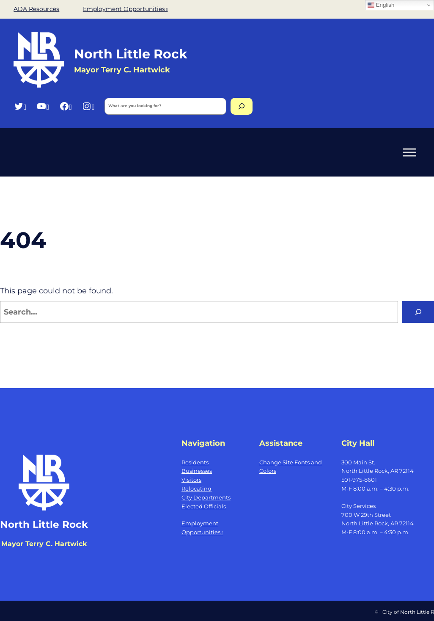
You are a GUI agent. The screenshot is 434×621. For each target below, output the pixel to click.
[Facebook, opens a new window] (65, 106)
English (381, 5)
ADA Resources (36, 9)
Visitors (191, 479)
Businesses (196, 470)
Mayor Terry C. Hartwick (44, 544)
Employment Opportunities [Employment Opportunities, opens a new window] (125, 9)
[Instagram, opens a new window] (88, 106)
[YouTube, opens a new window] (42, 106)
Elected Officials (203, 506)
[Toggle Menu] (409, 152)
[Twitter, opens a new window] (20, 106)
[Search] (242, 106)
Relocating (196, 488)
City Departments (206, 497)
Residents (195, 462)
